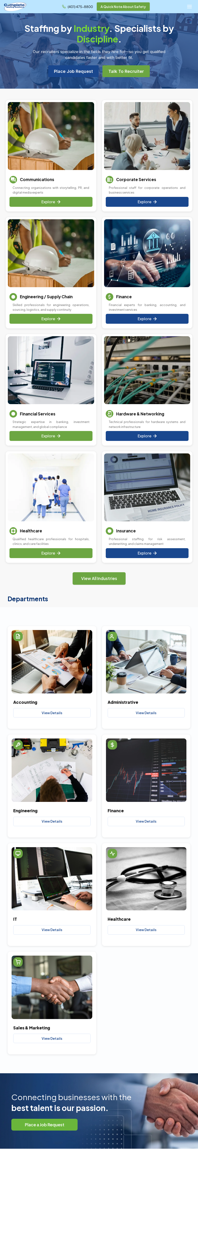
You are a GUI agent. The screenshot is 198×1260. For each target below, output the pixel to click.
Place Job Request (73, 71)
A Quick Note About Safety (123, 6)
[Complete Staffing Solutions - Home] (15, 6)
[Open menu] (189, 6)
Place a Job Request (44, 1124)
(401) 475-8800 (80, 6)
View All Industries (99, 578)
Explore (50, 201)
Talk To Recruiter (126, 71)
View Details (52, 713)
